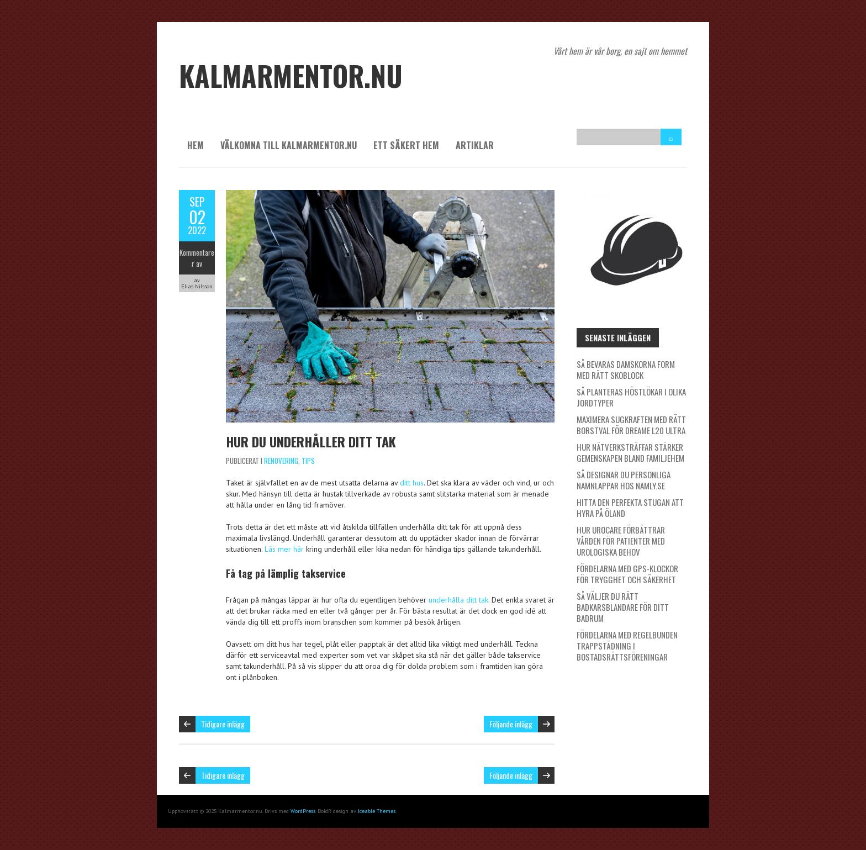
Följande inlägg (510, 724)
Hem (195, 145)
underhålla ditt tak (458, 600)
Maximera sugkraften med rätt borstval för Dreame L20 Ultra (631, 424)
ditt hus (412, 483)
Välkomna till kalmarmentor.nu (288, 145)
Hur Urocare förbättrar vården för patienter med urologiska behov (621, 541)
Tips (308, 460)
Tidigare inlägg (223, 724)
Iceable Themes (376, 811)
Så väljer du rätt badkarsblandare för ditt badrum (623, 607)
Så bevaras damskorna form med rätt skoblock (626, 369)
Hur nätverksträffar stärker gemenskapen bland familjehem (630, 452)
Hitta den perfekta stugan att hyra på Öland (630, 507)
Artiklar (475, 145)
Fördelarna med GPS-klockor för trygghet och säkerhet (627, 573)
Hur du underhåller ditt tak (311, 441)
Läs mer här (284, 549)
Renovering (281, 460)
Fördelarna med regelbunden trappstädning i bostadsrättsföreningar (627, 646)
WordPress (303, 811)
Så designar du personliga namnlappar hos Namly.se (623, 480)
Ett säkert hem (406, 145)
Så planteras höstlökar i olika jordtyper (631, 397)
